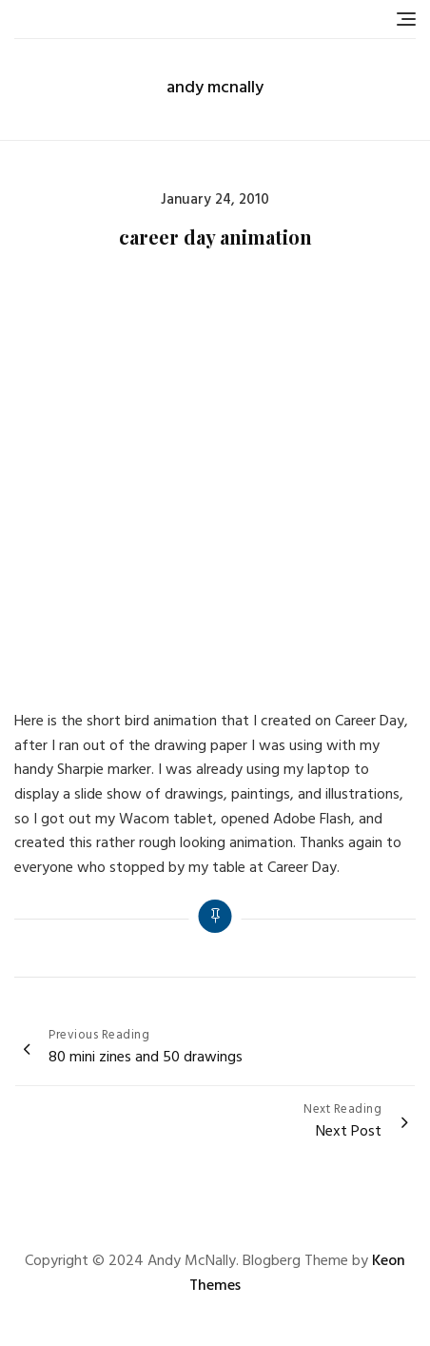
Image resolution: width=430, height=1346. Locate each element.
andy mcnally (215, 88)
